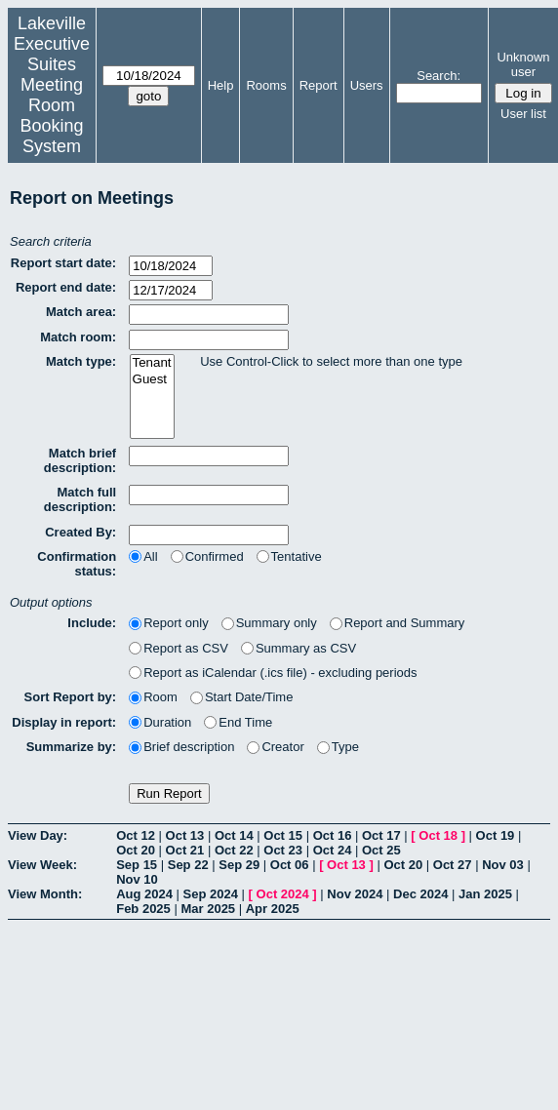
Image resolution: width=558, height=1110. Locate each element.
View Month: (45, 894)
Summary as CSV (298, 648)
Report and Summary (397, 622)
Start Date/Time (242, 697)
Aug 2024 (144, 894)
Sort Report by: (70, 697)
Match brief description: (80, 460)
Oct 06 (289, 864)
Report (318, 85)
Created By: (80, 532)
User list (523, 113)
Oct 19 (495, 835)
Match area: (81, 311)
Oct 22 (234, 850)
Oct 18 (438, 835)
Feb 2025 (143, 908)
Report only (168, 622)
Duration (160, 722)
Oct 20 (135, 850)
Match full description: (80, 499)
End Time (238, 722)
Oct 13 (185, 835)
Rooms (266, 85)
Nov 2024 (354, 894)
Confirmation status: (76, 563)
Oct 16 (332, 835)
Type (338, 746)
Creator (275, 746)
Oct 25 (381, 850)
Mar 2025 (207, 908)
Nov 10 (137, 879)
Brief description (181, 746)
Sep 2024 (210, 894)
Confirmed (207, 556)
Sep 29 (239, 864)
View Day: (37, 835)
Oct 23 (282, 850)
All (143, 556)
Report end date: (66, 287)
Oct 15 (282, 835)
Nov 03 (503, 864)
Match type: (81, 361)
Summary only (269, 622)
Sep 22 (188, 864)
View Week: (42, 864)
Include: (91, 622)
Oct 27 (452, 864)
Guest (152, 380)
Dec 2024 (420, 894)
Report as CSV (178, 648)
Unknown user (523, 64)
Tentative (289, 556)
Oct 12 (135, 835)
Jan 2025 (485, 894)
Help (221, 85)
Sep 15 (136, 864)
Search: (438, 75)
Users (366, 85)
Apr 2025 (272, 908)
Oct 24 (332, 850)
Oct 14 (234, 835)
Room (153, 697)
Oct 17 (381, 835)
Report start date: (63, 263)
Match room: (78, 337)
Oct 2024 (283, 894)
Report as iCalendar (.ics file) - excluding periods (273, 672)
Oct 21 (185, 850)
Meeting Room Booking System (51, 115)
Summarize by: (71, 746)
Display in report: (64, 722)
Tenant (152, 363)
